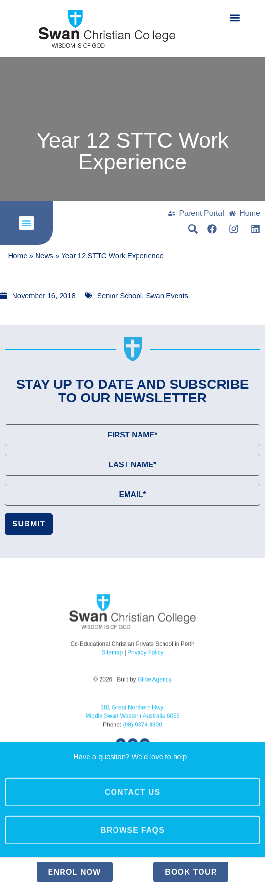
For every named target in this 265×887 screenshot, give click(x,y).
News (44, 256)
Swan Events (167, 295)
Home (17, 256)
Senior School (119, 295)
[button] (234, 17)
